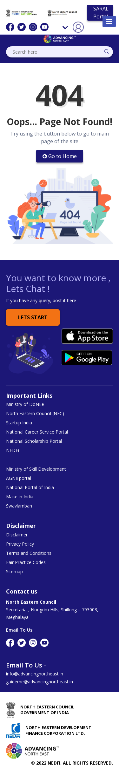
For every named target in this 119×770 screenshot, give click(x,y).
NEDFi (12, 450)
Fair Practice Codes (26, 562)
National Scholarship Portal (34, 441)
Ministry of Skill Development (36, 469)
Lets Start (33, 317)
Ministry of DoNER (25, 404)
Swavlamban (19, 506)
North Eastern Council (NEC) (35, 413)
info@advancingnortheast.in (34, 674)
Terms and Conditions (28, 553)
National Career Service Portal (37, 432)
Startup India (19, 423)
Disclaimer (17, 535)
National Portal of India (30, 487)
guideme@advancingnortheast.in (39, 682)
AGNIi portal (18, 478)
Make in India (19, 497)
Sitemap (14, 571)
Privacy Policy (20, 544)
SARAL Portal (101, 12)
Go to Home (60, 156)
